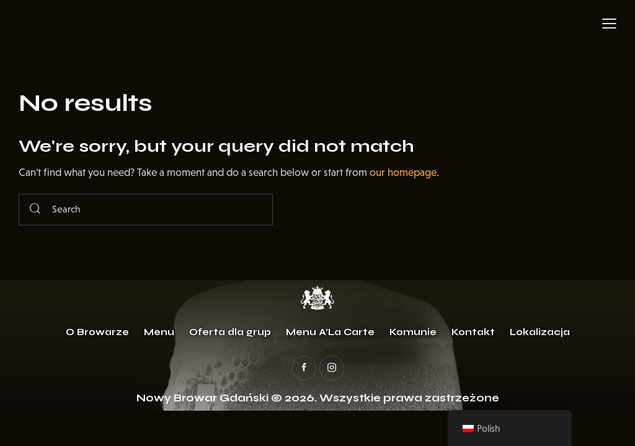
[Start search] (35, 209)
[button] (609, 24)
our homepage (403, 172)
